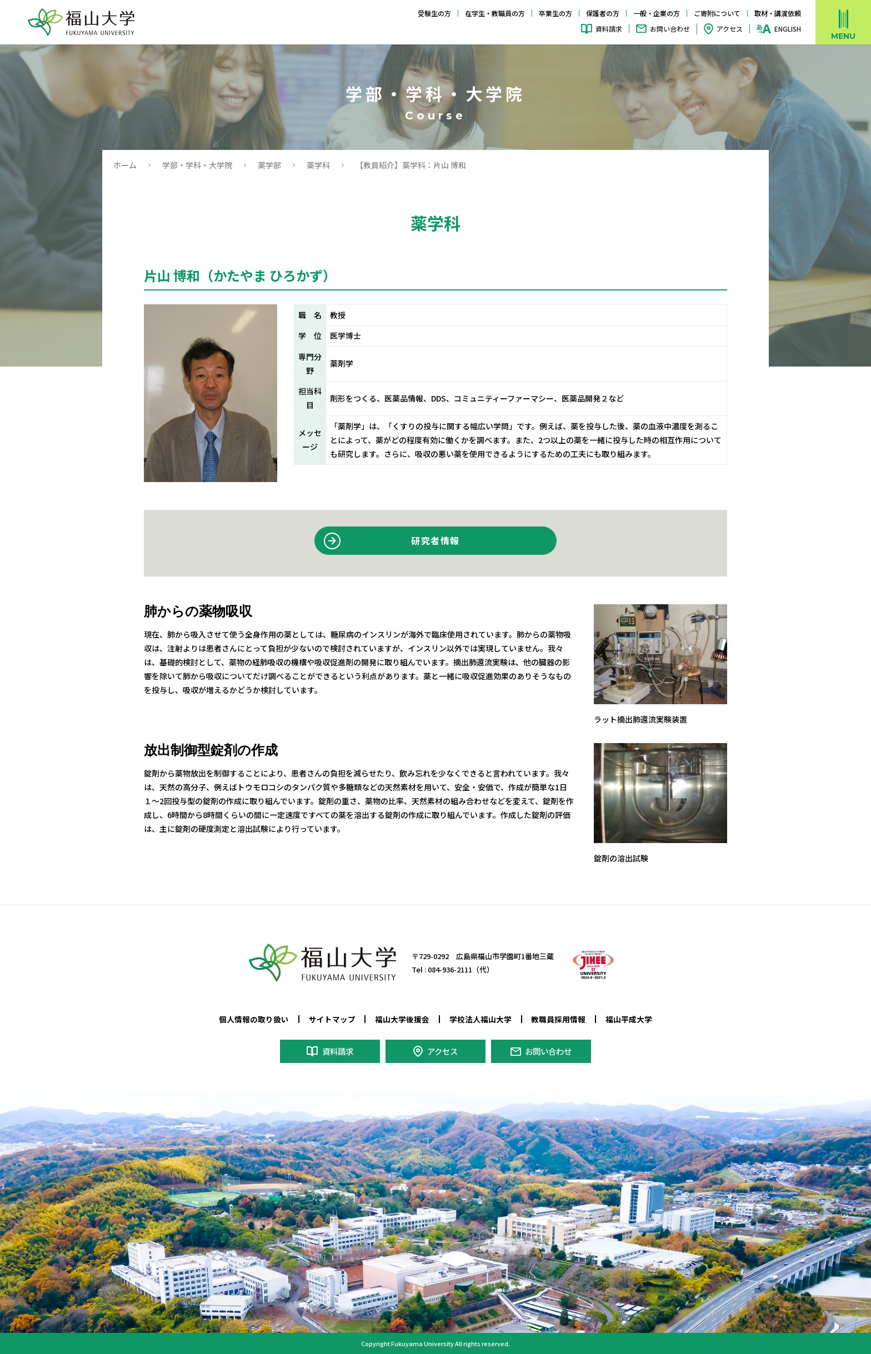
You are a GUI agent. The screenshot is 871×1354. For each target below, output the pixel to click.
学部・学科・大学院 (197, 164)
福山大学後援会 (402, 1019)
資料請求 (608, 28)
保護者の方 (602, 13)
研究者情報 (436, 540)
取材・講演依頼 (777, 13)
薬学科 (318, 164)
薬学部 (269, 164)
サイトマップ (332, 1019)
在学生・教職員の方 (495, 13)
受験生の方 (434, 13)
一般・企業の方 (656, 13)
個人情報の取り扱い (254, 1019)
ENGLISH (787, 28)
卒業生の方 (555, 13)
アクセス (730, 28)
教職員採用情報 (558, 1019)
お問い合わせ (670, 28)
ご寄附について (717, 13)
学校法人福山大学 (480, 1019)
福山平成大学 (628, 1019)
